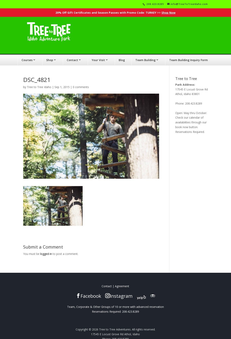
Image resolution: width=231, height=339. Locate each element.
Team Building (145, 55)
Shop (49, 55)
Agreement (122, 281)
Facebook (91, 290)
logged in (46, 248)
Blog (122, 55)
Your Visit (98, 55)
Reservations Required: (106, 306)
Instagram (121, 290)
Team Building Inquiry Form (188, 55)
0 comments (81, 82)
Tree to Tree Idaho (39, 82)
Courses (27, 55)
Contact (72, 55)
